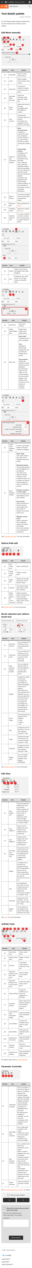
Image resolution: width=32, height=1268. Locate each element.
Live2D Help (5, 1261)
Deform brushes (9, 767)
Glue (6, 917)
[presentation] (16, 1231)
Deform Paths (9, 607)
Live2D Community (7, 1264)
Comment (6, 1218)
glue (19, 205)
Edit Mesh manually (11, 536)
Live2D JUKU (5, 1259)
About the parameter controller (14, 1190)
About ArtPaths (22, 1059)
